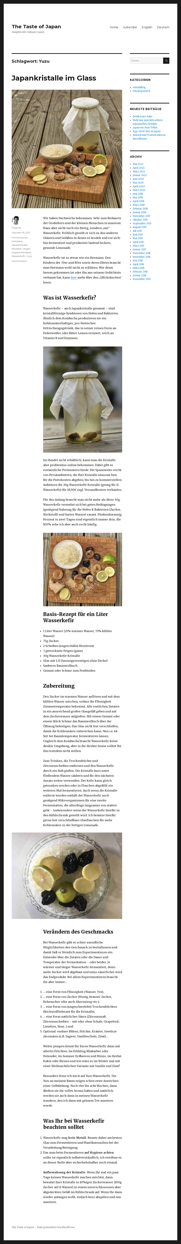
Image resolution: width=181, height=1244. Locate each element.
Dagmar (16, 227)
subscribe (130, 27)
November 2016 (141, 256)
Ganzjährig (139, 87)
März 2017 (138, 245)
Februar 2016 (140, 271)
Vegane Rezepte (21, 252)
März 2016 (138, 267)
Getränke (17, 241)
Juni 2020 (138, 178)
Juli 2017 (137, 230)
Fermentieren (20, 237)
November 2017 (141, 216)
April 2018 (138, 201)
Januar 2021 (140, 175)
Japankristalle (19, 245)
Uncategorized (141, 91)
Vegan (26, 248)
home (114, 27)
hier (74, 277)
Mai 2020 (138, 182)
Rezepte (17, 248)
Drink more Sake (142, 116)
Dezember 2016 (142, 253)
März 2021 (139, 171)
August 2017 (139, 227)
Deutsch (163, 27)
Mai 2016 (138, 260)
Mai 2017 (138, 238)
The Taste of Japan (36, 26)
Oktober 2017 (140, 219)
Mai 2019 (138, 197)
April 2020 (139, 186)
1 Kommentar (19, 261)
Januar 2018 (139, 212)
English (147, 27)
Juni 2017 (138, 234)
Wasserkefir (18, 256)
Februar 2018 (140, 208)
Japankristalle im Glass (54, 78)
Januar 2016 (139, 275)
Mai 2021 (138, 164)
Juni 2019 (138, 193)
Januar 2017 (139, 249)
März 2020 (139, 190)
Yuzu (29, 256)
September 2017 (142, 223)
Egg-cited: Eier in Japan (146, 131)
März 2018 (139, 204)
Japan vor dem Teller (145, 127)
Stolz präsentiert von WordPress (56, 1227)
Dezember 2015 (142, 279)
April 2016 (138, 264)
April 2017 (138, 242)
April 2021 (138, 167)
